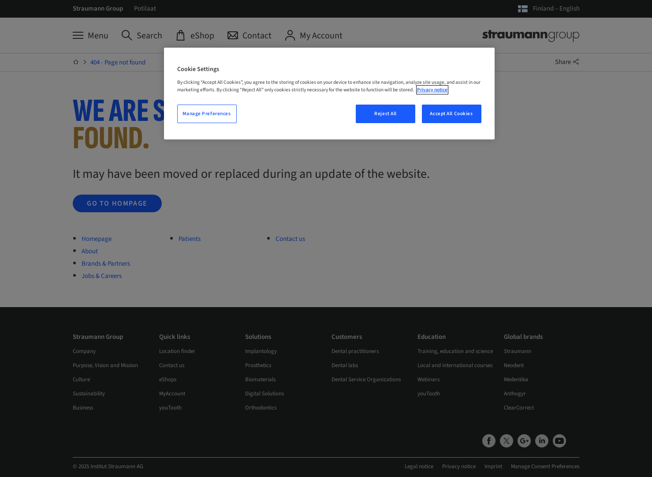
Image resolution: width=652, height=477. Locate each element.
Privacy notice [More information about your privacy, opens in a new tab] (432, 90)
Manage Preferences (207, 113)
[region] (329, 93)
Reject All (385, 113)
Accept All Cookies (451, 113)
